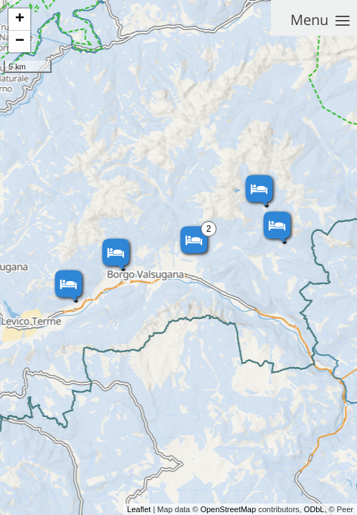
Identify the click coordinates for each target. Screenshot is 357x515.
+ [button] (19, 19)
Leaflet (139, 509)
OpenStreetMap (228, 509)
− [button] (19, 41)
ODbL (314, 509)
